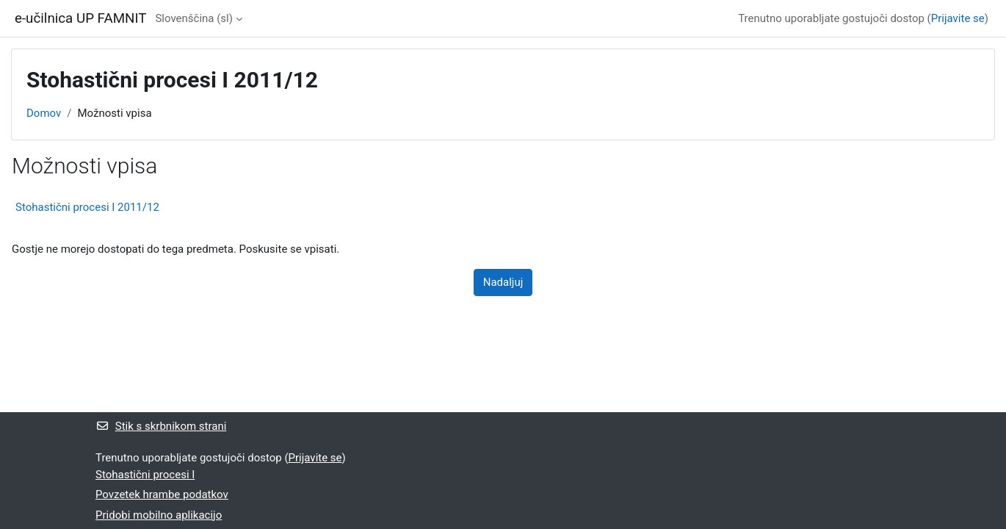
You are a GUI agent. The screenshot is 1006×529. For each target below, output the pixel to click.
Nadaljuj (503, 282)
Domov (43, 113)
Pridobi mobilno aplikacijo (158, 515)
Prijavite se (958, 18)
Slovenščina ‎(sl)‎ (194, 18)
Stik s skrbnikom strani (160, 426)
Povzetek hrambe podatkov (161, 494)
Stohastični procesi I (145, 474)
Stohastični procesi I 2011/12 (87, 207)
